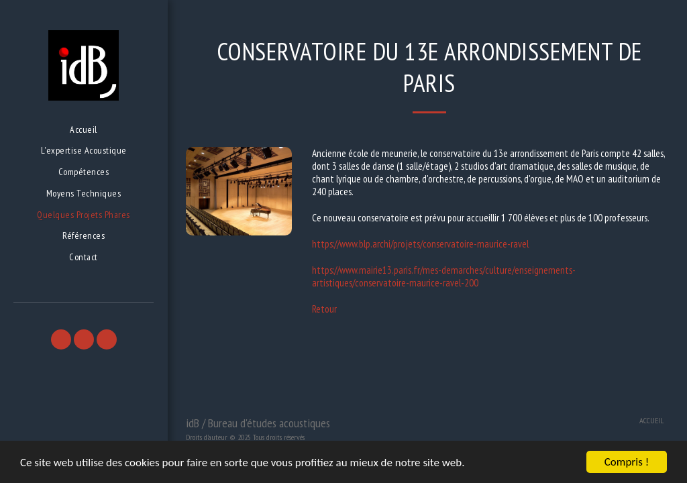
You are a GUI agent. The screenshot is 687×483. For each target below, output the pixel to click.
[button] (61, 339)
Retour (324, 309)
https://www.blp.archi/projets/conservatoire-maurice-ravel (420, 243)
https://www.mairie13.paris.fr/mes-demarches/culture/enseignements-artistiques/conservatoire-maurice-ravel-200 (444, 276)
